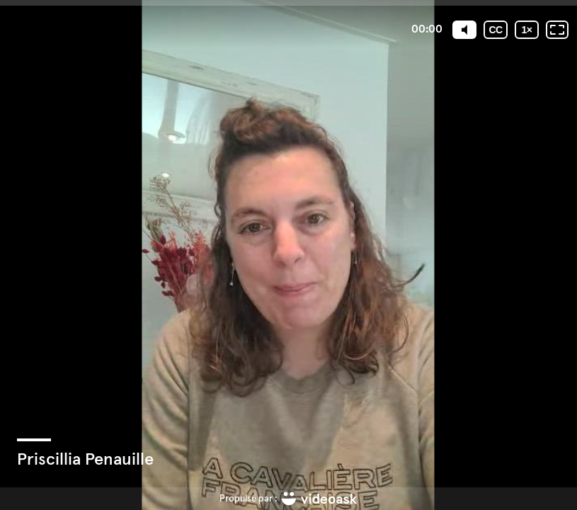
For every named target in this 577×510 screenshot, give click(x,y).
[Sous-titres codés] (496, 30)
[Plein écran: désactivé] (557, 30)
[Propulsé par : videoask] (288, 498)
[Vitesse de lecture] (527, 30)
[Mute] (464, 30)
